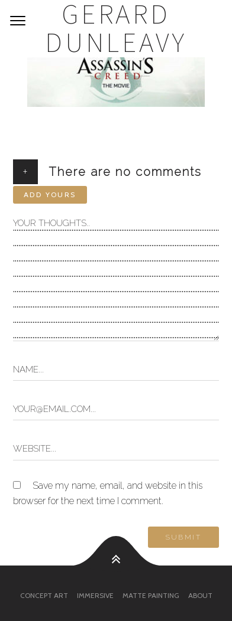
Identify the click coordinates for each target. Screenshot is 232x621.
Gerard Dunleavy (116, 28)
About (200, 595)
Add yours (50, 194)
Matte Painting (151, 595)
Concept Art (44, 595)
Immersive (95, 595)
